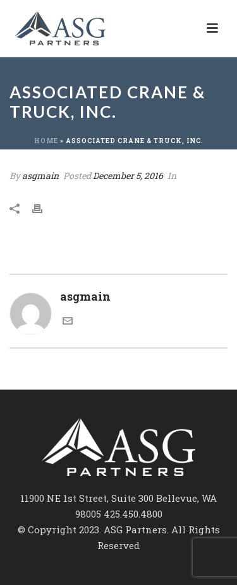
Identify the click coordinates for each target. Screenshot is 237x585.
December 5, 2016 (128, 176)
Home (46, 141)
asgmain (40, 176)
